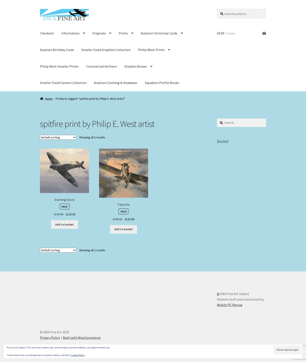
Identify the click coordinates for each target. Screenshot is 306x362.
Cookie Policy (78, 355)
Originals (99, 33)
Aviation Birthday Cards (57, 50)
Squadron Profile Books (162, 83)
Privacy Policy (50, 337)
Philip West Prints (151, 50)
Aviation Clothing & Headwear (115, 83)
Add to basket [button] (64, 224)
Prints (123, 33)
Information (70, 33)
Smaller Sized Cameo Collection (63, 83)
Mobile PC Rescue (229, 305)
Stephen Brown (135, 66)
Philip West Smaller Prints (59, 66)
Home (48, 99)
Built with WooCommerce (82, 337)
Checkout (47, 33)
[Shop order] (58, 137)
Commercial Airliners (101, 66)
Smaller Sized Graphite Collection (106, 50)
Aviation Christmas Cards (159, 33)
